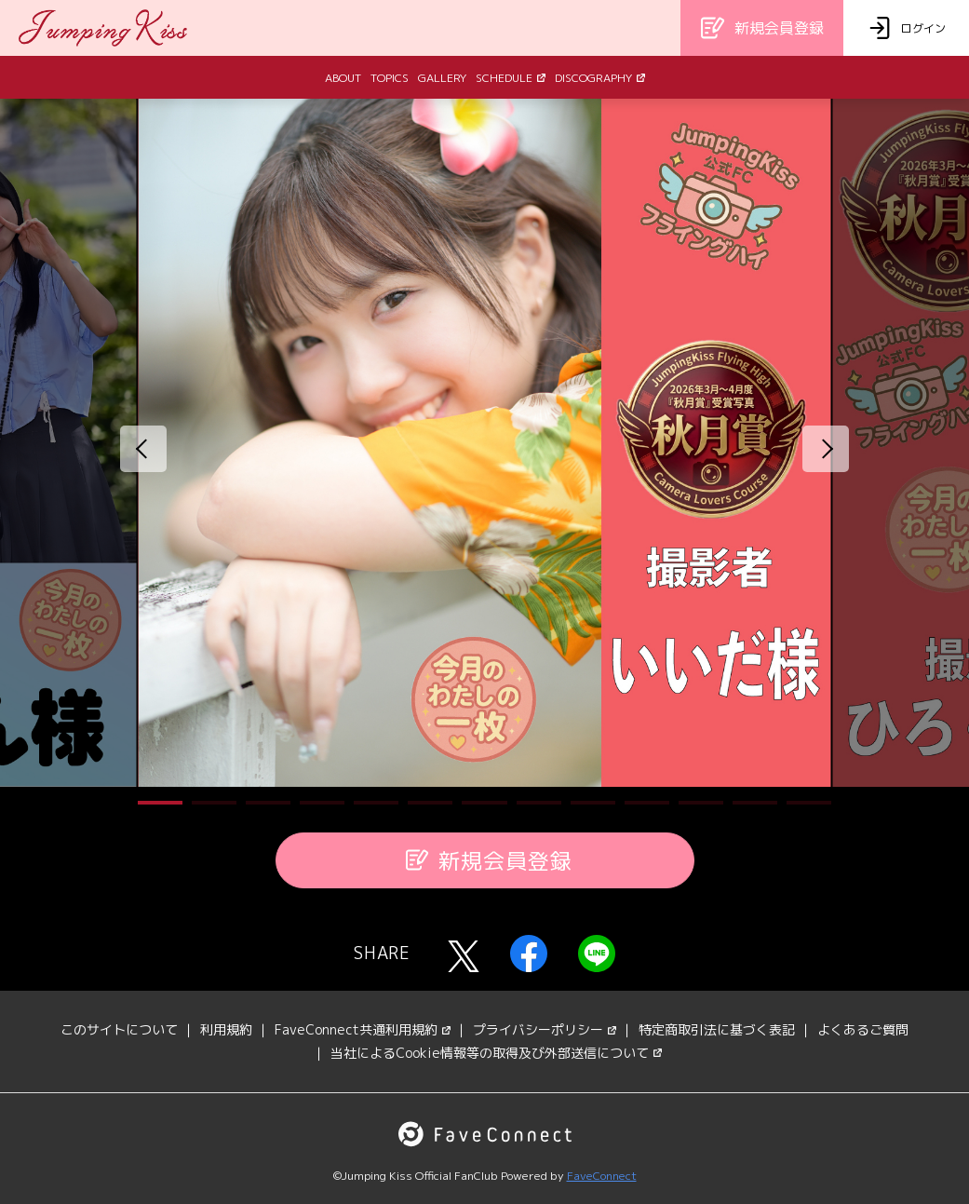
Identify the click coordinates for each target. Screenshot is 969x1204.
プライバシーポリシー (544, 1029)
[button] (160, 803)
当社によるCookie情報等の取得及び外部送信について (496, 1053)
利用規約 (226, 1029)
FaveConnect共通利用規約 (363, 1029)
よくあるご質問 (862, 1029)
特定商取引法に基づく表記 (717, 1029)
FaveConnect (602, 1176)
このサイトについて (119, 1029)
